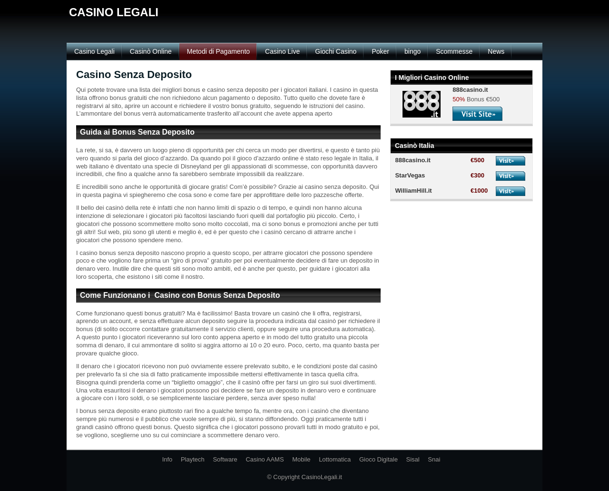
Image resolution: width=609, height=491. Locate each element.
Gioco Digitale (378, 459)
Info (167, 459)
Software (225, 459)
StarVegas (410, 175)
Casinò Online (151, 51)
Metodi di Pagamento (218, 51)
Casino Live (282, 51)
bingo (412, 51)
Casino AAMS (265, 459)
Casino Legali (94, 51)
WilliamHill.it (413, 190)
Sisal (413, 459)
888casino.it (412, 160)
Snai (434, 459)
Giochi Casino (335, 51)
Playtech (193, 459)
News (496, 51)
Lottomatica (335, 459)
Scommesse (454, 51)
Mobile (301, 459)
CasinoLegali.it (322, 477)
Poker (380, 51)
